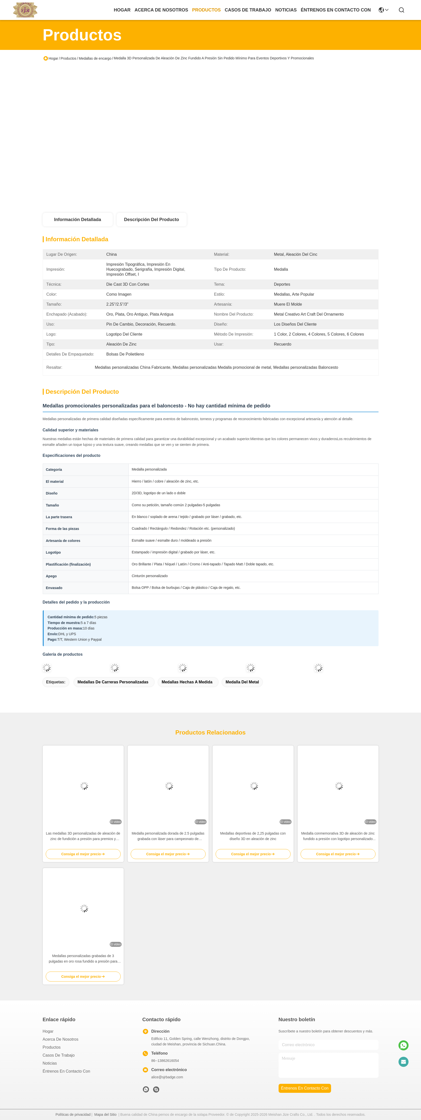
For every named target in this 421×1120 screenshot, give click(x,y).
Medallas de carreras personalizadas (112, 682)
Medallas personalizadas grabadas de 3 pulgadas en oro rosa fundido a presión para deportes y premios (83, 959)
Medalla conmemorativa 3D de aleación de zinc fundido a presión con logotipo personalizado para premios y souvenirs (338, 836)
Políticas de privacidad (72, 1115)
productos (206, 9)
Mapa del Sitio (105, 1115)
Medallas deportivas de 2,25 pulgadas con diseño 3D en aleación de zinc (253, 836)
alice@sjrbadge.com (167, 1077)
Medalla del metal (242, 682)
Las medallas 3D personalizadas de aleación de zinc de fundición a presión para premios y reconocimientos (83, 836)
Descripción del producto (151, 219)
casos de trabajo (248, 9)
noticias (286, 9)
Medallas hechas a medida (187, 682)
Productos (68, 58)
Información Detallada (77, 219)
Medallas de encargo (95, 58)
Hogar (122, 9)
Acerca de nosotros (60, 1039)
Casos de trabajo (59, 1055)
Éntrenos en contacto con (336, 9)
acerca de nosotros (161, 9)
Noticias (50, 1063)
